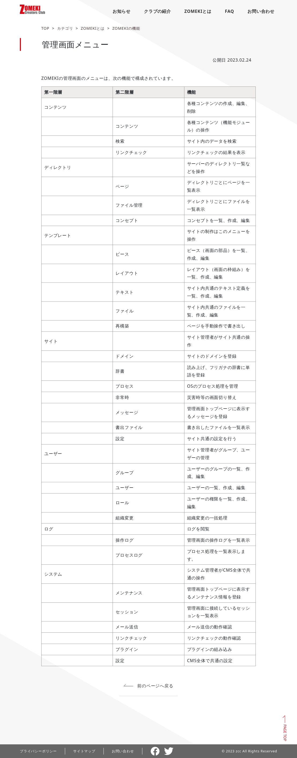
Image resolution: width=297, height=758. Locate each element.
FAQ (229, 11)
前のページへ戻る (155, 686)
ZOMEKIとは (197, 11)
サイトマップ (84, 751)
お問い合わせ (260, 11)
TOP (45, 28)
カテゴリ (65, 28)
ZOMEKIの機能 (126, 28)
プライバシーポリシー (38, 751)
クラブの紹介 (157, 11)
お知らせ (122, 11)
